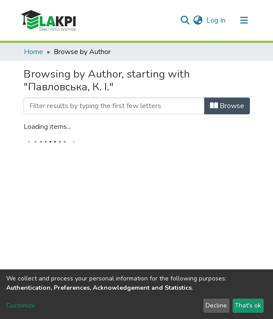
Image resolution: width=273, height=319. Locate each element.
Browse (227, 106)
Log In (216, 20)
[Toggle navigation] (244, 20)
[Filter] (114, 105)
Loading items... (47, 127)
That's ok (248, 305)
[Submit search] (185, 20)
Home (33, 52)
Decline (216, 305)
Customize (20, 305)
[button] (198, 20)
